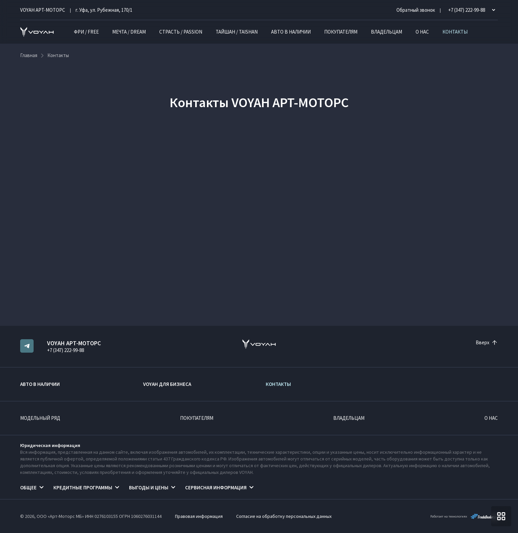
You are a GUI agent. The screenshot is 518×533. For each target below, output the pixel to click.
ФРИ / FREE (86, 32)
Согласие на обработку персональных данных (284, 516)
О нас (422, 32)
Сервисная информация (216, 487)
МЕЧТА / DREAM (129, 32)
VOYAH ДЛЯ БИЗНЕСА (167, 384)
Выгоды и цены (148, 487)
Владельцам (386, 32)
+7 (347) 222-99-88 (65, 350)
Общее (28, 487)
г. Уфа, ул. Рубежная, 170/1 (104, 10)
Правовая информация (199, 516)
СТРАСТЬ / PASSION (180, 32)
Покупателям (340, 32)
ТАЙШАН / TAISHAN (237, 32)
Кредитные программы (82, 487)
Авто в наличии (291, 32)
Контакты (455, 32)
